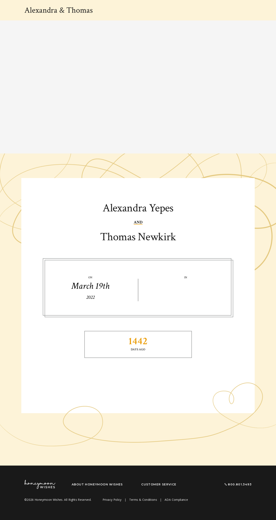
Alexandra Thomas (58, 10)
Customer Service (158, 484)
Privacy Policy (112, 500)
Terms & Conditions (143, 500)
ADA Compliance (176, 500)
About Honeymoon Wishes (97, 484)
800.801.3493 (240, 484)
